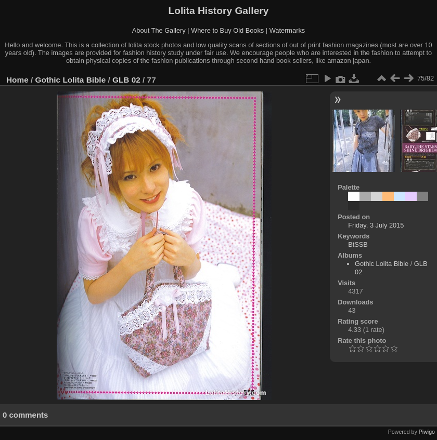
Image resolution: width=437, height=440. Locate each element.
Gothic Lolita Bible (70, 79)
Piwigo (427, 432)
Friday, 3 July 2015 (376, 225)
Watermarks (287, 30)
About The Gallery (159, 30)
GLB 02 (126, 79)
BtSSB (358, 244)
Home (17, 79)
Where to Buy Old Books (227, 30)
